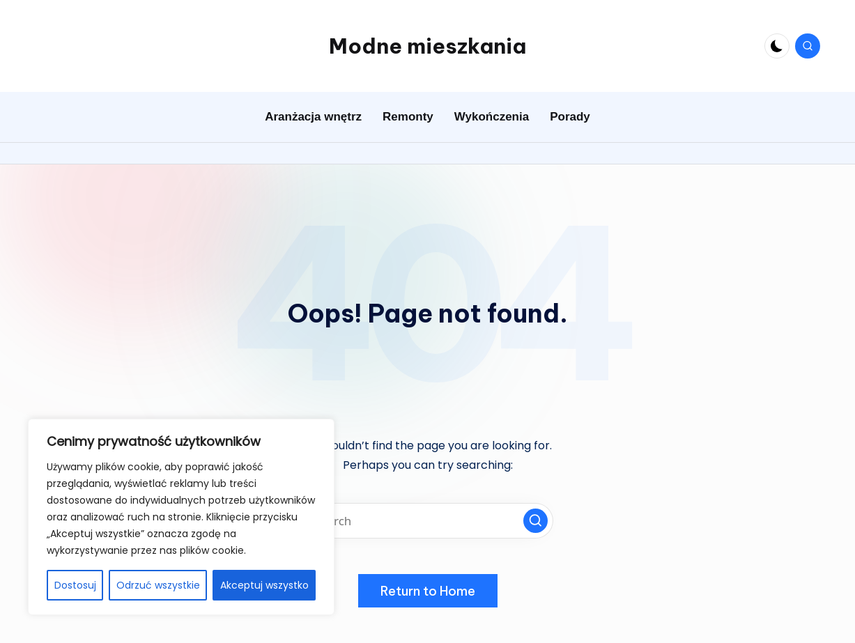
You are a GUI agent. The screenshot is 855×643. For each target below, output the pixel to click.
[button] (535, 521)
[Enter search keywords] (427, 521)
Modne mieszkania (427, 46)
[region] (181, 517)
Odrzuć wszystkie (158, 585)
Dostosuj (75, 585)
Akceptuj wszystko (264, 585)
